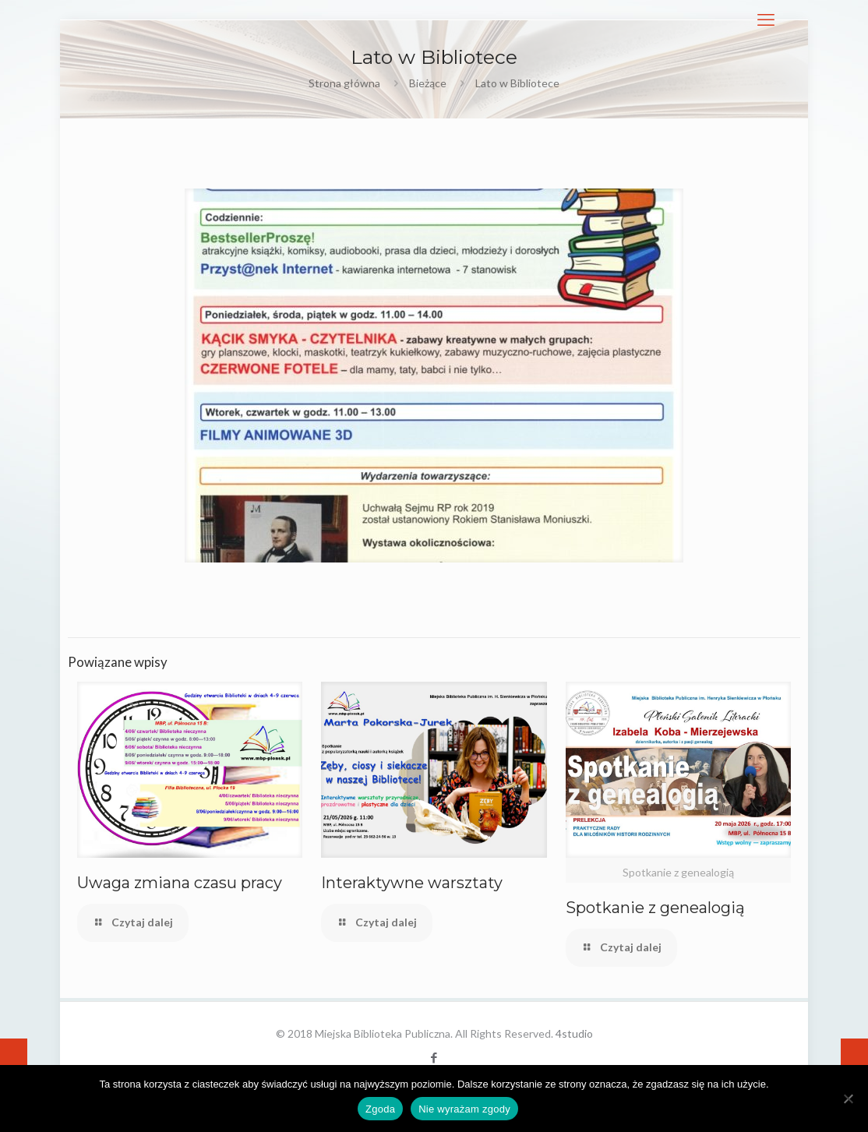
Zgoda (380, 1109)
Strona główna (344, 83)
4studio (574, 1033)
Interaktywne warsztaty (412, 882)
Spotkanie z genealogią (655, 907)
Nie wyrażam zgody (464, 1109)
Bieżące (427, 83)
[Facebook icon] (434, 1057)
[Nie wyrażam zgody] (848, 1098)
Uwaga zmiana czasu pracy (179, 882)
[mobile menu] (766, 19)
